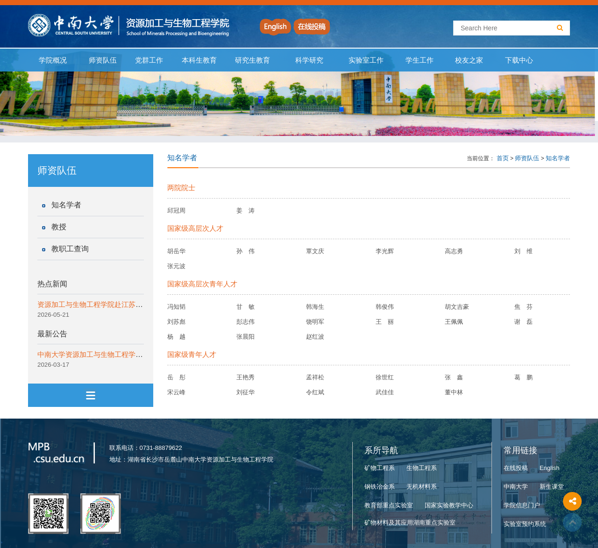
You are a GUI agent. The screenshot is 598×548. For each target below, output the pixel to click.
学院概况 (53, 60)
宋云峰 (176, 392)
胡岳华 (176, 251)
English (550, 467)
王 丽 (385, 321)
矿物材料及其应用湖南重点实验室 (410, 522)
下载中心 (519, 60)
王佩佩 (454, 321)
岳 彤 (176, 377)
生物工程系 (421, 467)
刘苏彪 (176, 321)
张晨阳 (245, 336)
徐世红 (385, 377)
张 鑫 (454, 377)
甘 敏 (245, 306)
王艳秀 (245, 377)
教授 (58, 227)
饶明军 (315, 321)
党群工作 (149, 60)
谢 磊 (523, 321)
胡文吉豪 (457, 306)
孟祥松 (315, 377)
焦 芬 (523, 306)
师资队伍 (103, 60)
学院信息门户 (522, 505)
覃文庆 (315, 251)
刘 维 (523, 251)
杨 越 (176, 336)
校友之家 (469, 60)
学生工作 (419, 60)
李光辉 (385, 251)
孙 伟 (245, 251)
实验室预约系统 (525, 523)
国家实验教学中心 (449, 505)
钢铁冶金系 (379, 486)
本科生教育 (197, 60)
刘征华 (245, 392)
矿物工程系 (379, 467)
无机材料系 (421, 486)
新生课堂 (552, 486)
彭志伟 (245, 321)
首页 (503, 158)
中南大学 (516, 486)
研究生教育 (253, 60)
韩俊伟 (385, 306)
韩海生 (315, 306)
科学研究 (309, 60)
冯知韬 (176, 306)
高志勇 (454, 251)
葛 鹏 (523, 377)
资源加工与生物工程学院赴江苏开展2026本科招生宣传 (122, 304)
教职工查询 (70, 249)
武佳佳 (385, 392)
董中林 (454, 392)
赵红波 (315, 336)
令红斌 (315, 392)
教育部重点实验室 (388, 505)
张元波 (176, 266)
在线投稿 (516, 467)
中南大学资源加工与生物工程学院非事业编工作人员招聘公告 (132, 354)
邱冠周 (176, 210)
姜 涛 (245, 210)
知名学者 (66, 205)
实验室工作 (366, 60)
